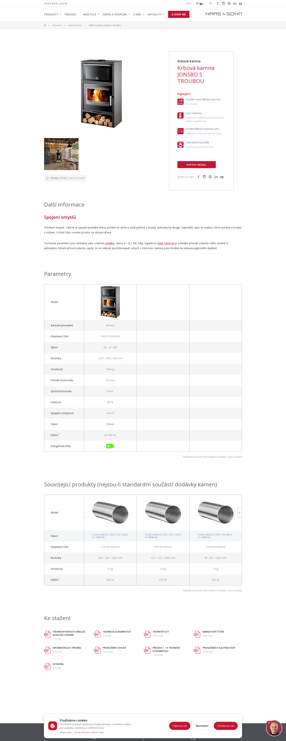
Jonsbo (109, 243)
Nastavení (202, 725)
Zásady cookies (66, 732)
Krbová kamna (75, 25)
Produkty (57, 25)
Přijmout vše (180, 725)
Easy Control (165, 243)
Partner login (55, 3)
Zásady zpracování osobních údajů (89, 732)
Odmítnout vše (225, 725)
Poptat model (196, 164)
